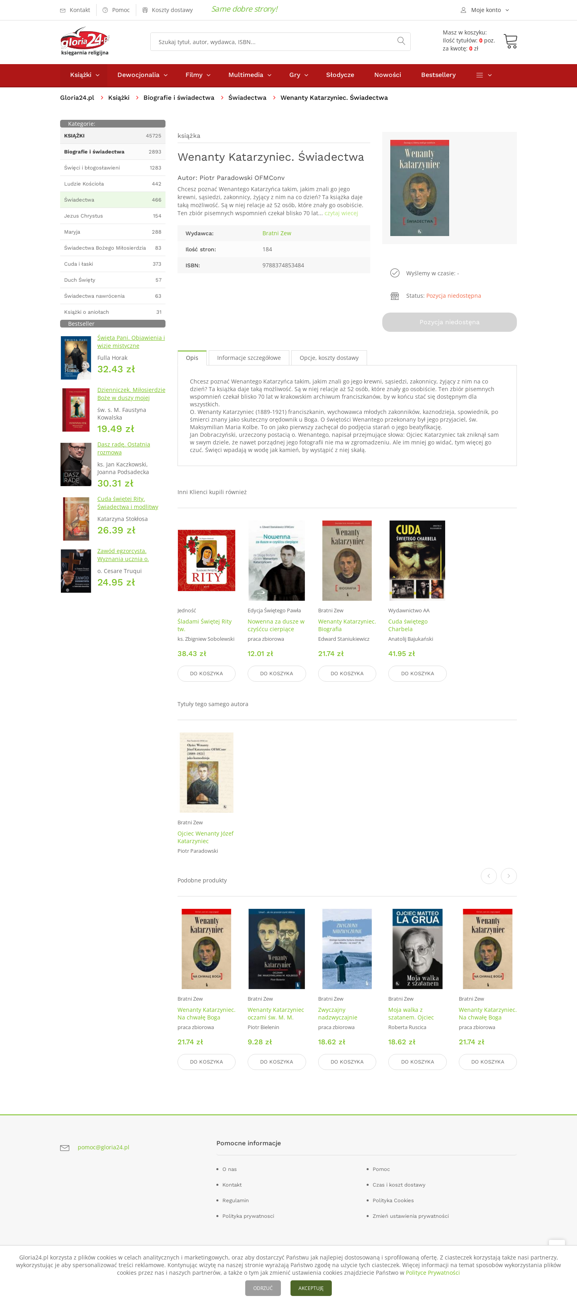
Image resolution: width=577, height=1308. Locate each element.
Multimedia (245, 75)
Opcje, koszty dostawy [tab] (329, 358)
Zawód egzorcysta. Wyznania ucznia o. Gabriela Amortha (123, 559)
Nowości (387, 75)
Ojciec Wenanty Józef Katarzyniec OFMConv (206, 841)
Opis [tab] (192, 358)
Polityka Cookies (393, 1200)
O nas (229, 1169)
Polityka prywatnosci (248, 1216)
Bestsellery (438, 75)
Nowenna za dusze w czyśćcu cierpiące (276, 626)
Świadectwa (247, 98)
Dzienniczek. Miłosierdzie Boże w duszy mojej (131, 394)
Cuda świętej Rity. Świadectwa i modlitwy (127, 503)
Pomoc (381, 1169)
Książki (80, 75)
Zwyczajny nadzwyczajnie (337, 1013)
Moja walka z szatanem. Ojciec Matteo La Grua (411, 1017)
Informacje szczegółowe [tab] (249, 358)
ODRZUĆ (263, 1288)
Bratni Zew (276, 234)
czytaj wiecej (341, 214)
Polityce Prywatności (433, 1272)
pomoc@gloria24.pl (103, 1147)
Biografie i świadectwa (178, 98)
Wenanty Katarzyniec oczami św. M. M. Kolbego (276, 1017)
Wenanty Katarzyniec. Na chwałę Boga (207, 1013)
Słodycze (340, 75)
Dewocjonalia (138, 75)
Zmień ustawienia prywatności (411, 1216)
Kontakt (232, 1184)
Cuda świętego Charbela (408, 626)
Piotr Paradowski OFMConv (242, 178)
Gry (294, 75)
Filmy (194, 75)
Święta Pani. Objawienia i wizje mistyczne (131, 342)
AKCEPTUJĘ (311, 1288)
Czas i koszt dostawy (399, 1184)
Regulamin (235, 1200)
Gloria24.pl (77, 98)
